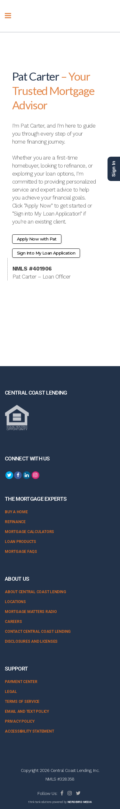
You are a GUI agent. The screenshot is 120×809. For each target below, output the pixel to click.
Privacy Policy (20, 721)
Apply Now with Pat (37, 238)
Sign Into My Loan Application (46, 252)
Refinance (15, 522)
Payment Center (21, 681)
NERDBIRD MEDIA (80, 802)
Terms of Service (22, 701)
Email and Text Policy (27, 711)
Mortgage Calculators (29, 532)
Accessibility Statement (29, 731)
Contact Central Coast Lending (38, 631)
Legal (11, 691)
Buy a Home (16, 512)
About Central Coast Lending (35, 592)
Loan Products (20, 541)
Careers (13, 621)
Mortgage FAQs (21, 551)
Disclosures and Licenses (31, 641)
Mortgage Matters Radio (31, 611)
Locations (15, 602)
